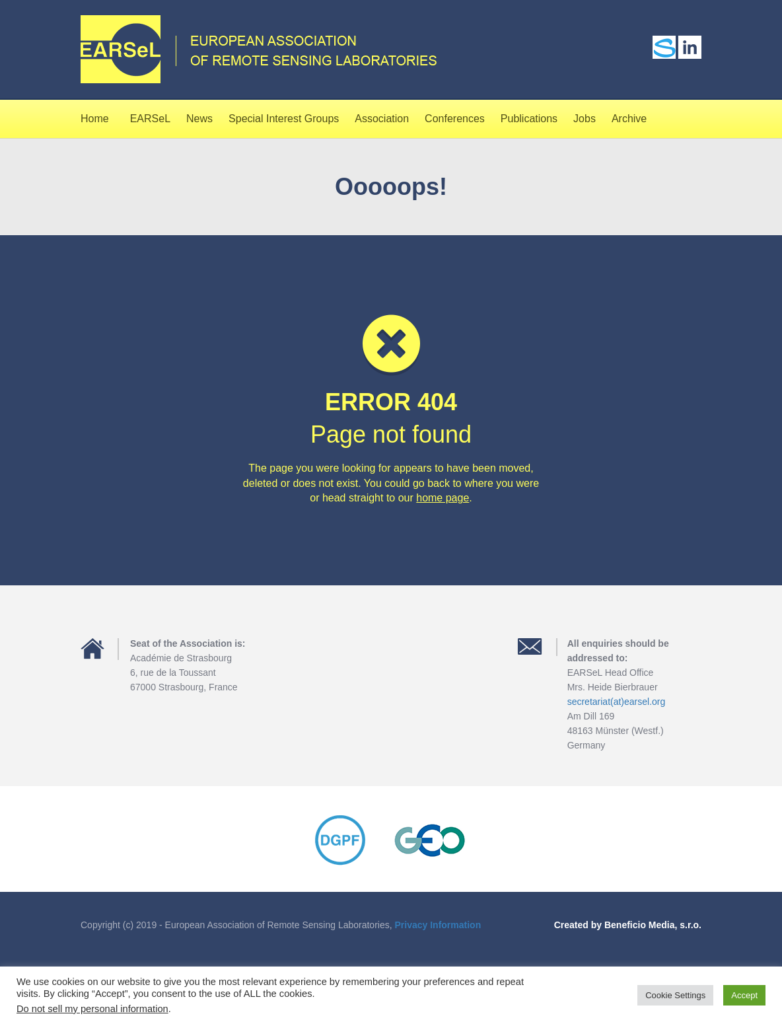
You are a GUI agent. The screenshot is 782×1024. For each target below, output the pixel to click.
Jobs (584, 118)
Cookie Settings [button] (675, 995)
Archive (629, 118)
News (199, 118)
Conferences (455, 118)
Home (95, 118)
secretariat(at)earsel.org (616, 701)
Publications (529, 118)
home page (442, 497)
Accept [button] (744, 995)
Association (382, 118)
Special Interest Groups (284, 118)
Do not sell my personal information (92, 1009)
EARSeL (150, 118)
